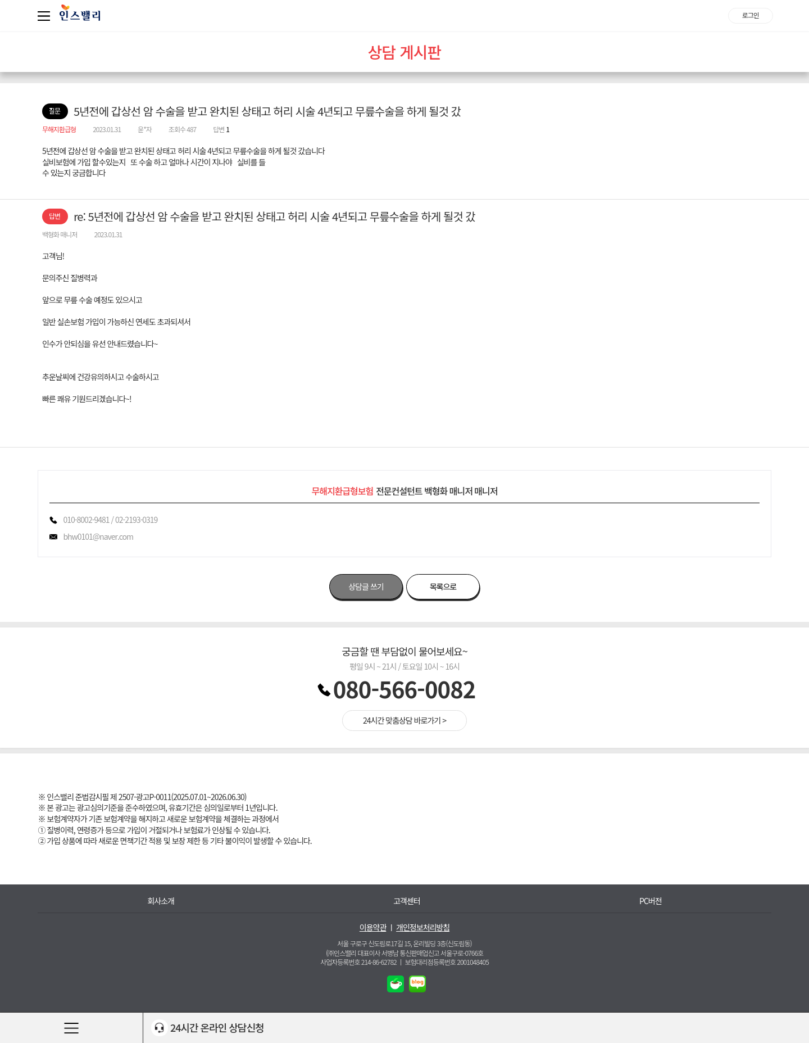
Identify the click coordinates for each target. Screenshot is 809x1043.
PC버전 (650, 901)
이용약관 (373, 927)
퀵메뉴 (46, 16)
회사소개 (160, 901)
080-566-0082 (404, 688)
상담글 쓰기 (365, 586)
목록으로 (443, 586)
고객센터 (406, 901)
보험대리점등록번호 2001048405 (447, 962)
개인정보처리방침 (422, 927)
